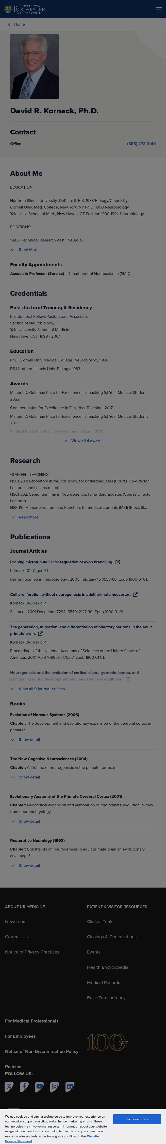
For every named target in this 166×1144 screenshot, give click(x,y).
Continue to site (137, 1119)
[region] (83, 1126)
